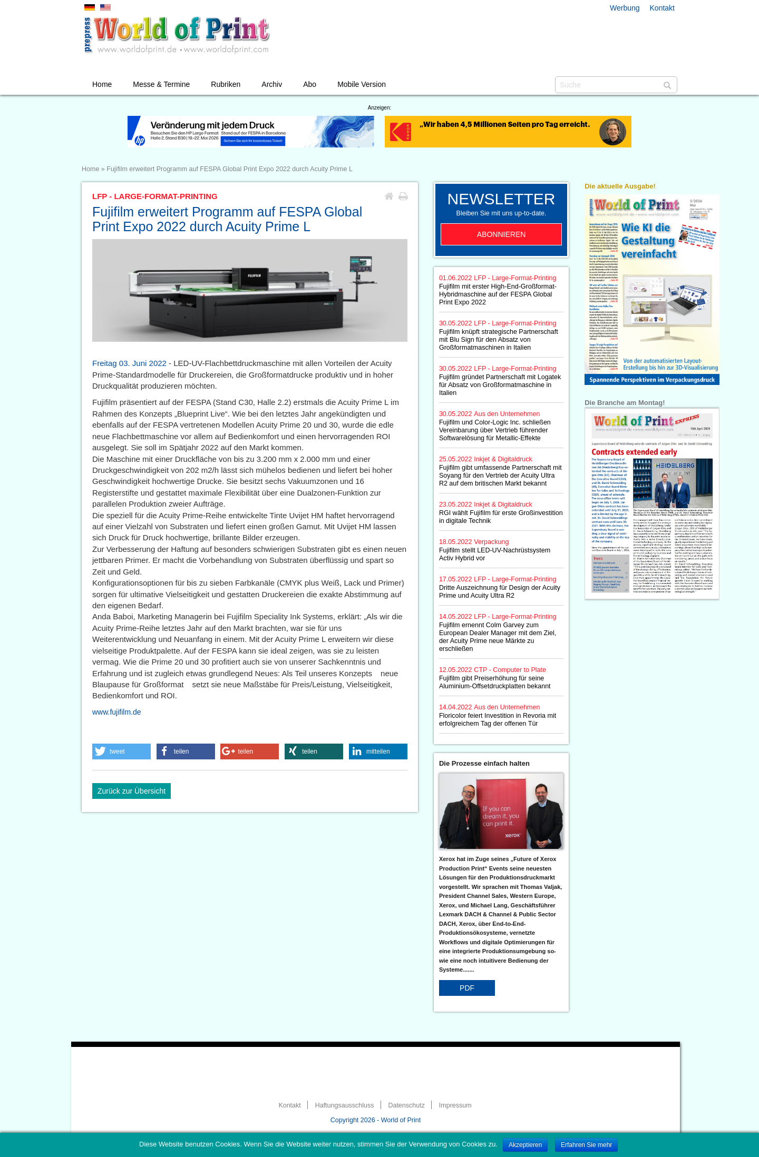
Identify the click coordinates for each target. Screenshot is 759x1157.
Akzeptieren (525, 1145)
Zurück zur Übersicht (132, 791)
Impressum (455, 1105)
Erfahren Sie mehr (586, 1145)
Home (102, 84)
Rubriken (225, 84)
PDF (467, 988)
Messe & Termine (161, 84)
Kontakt (662, 8)
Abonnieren (501, 234)
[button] (121, 751)
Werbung (625, 8)
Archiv (271, 84)
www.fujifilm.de (116, 712)
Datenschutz (406, 1105)
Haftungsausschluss (344, 1105)
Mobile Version (361, 84)
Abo (309, 84)
